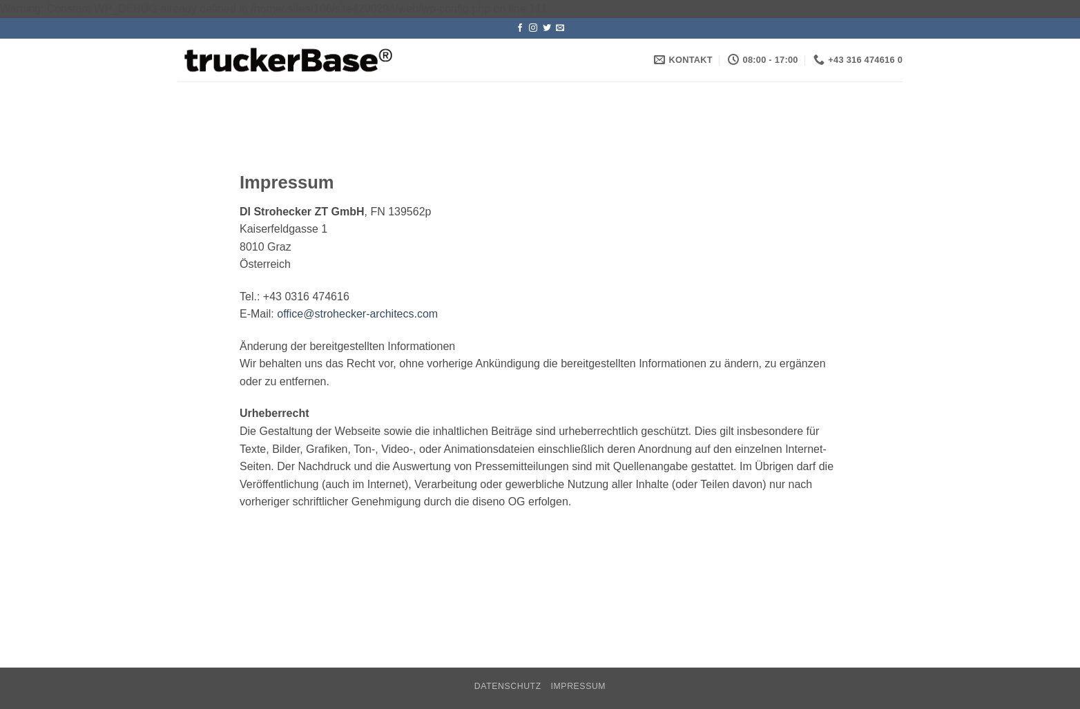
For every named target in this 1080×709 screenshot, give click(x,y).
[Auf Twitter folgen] (547, 28)
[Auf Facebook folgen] (520, 28)
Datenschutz (507, 686)
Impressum (578, 686)
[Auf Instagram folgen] (533, 28)
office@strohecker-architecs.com (357, 314)
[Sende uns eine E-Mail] (560, 28)
